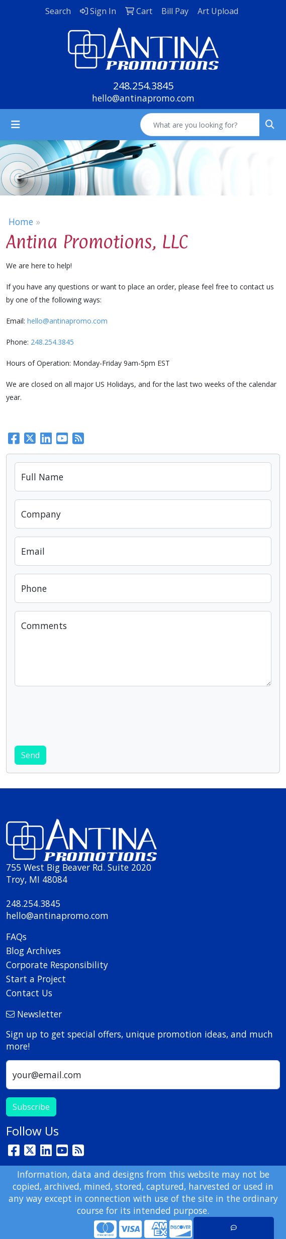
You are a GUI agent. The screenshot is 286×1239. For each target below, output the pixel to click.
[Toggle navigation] (15, 125)
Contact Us (29, 993)
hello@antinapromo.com (143, 98)
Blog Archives (33, 951)
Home (21, 222)
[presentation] (91, 714)
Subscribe (31, 1106)
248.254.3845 (143, 85)
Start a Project (36, 979)
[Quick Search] (200, 124)
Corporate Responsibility (57, 965)
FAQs (16, 937)
